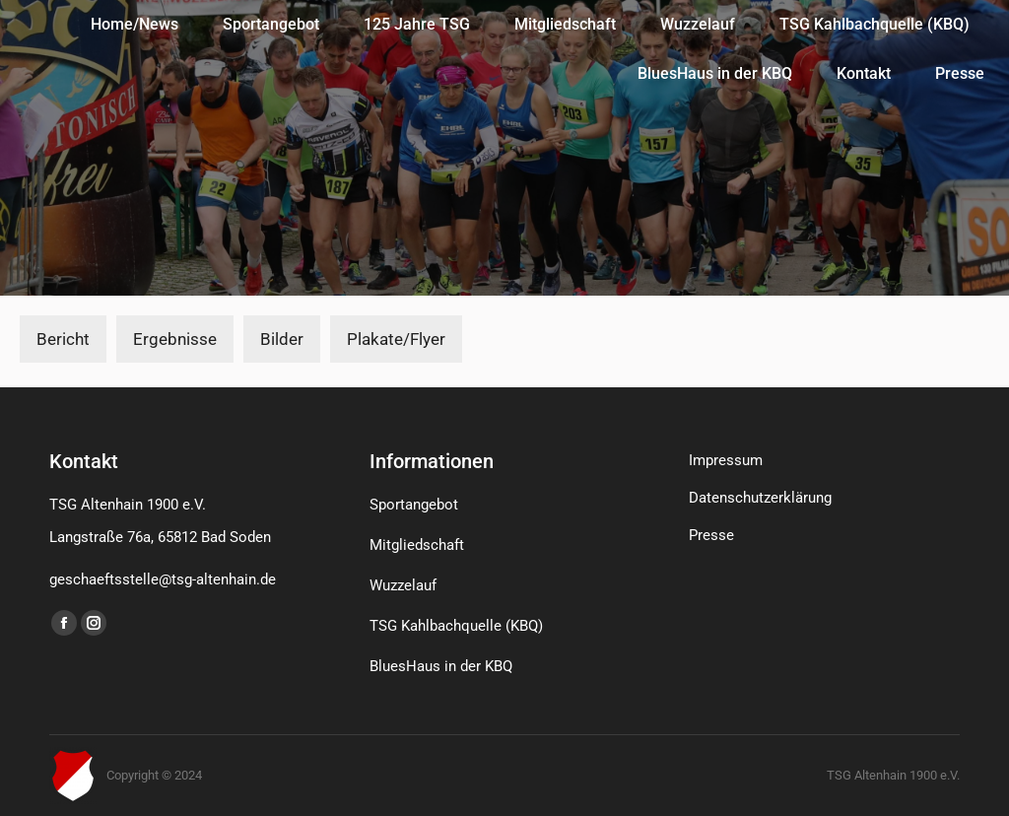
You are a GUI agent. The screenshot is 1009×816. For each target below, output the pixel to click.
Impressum (726, 460)
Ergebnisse (175, 339)
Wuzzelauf (403, 585)
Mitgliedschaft (417, 545)
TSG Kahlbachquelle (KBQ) (456, 626)
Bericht (63, 339)
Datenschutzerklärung (760, 498)
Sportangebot (414, 504)
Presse (711, 535)
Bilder (281, 339)
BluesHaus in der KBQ (441, 666)
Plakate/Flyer (396, 339)
